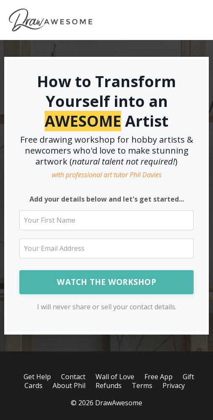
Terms (142, 385)
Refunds (109, 385)
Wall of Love (115, 376)
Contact (73, 376)
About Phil (69, 385)
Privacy (173, 385)
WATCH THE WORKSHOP (106, 281)
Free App (158, 376)
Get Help (37, 376)
